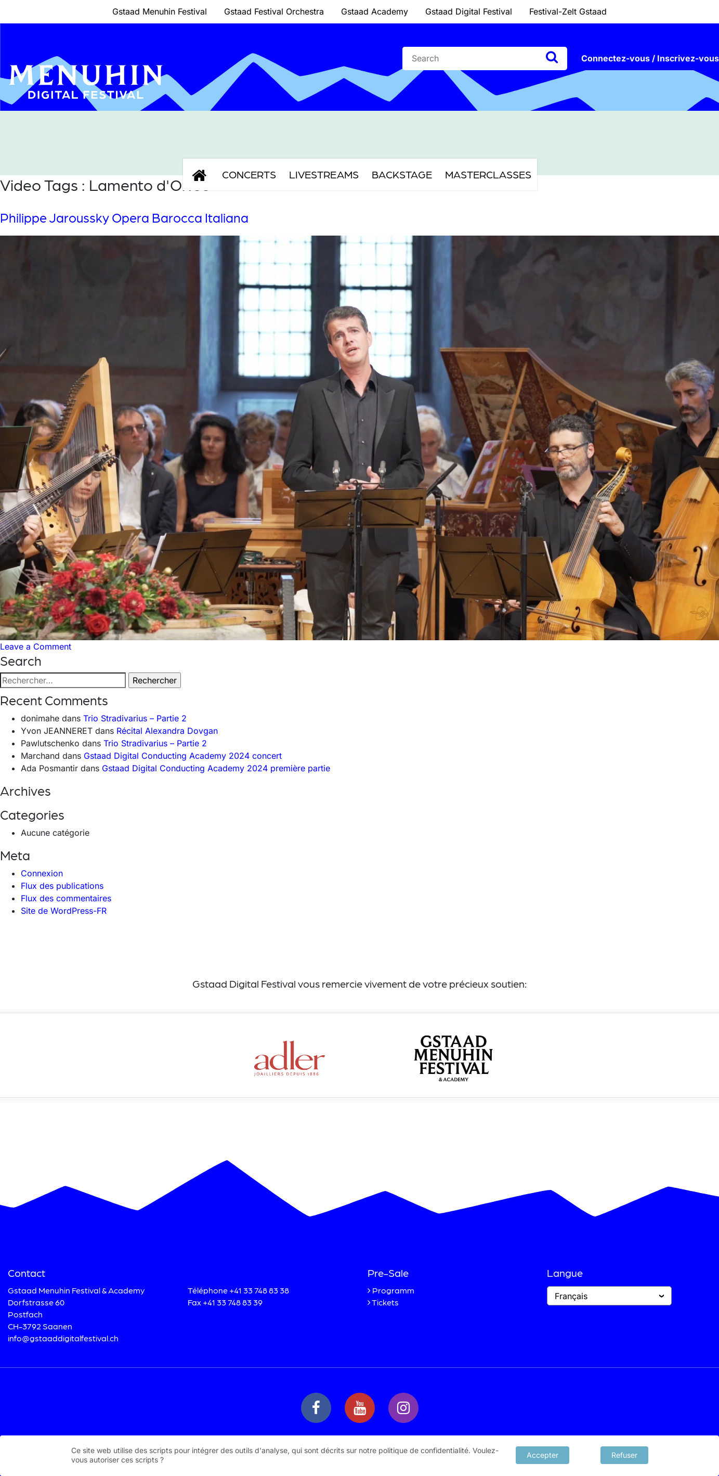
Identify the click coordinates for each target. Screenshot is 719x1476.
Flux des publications (62, 886)
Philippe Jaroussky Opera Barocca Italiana (124, 217)
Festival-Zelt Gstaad (568, 11)
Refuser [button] (624, 1453)
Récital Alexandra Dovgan (167, 731)
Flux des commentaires (66, 898)
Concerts (249, 174)
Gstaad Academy (374, 11)
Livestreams (324, 174)
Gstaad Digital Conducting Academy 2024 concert (183, 755)
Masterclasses (488, 174)
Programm (393, 1290)
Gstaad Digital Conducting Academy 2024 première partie (216, 768)
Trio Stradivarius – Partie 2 (135, 718)
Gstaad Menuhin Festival (159, 11)
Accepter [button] (542, 1453)
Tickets (385, 1302)
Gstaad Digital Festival (468, 11)
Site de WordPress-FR (64, 910)
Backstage (402, 174)
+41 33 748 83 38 (259, 1290)
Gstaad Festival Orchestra (274, 11)
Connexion (42, 873)
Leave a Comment (35, 646)
